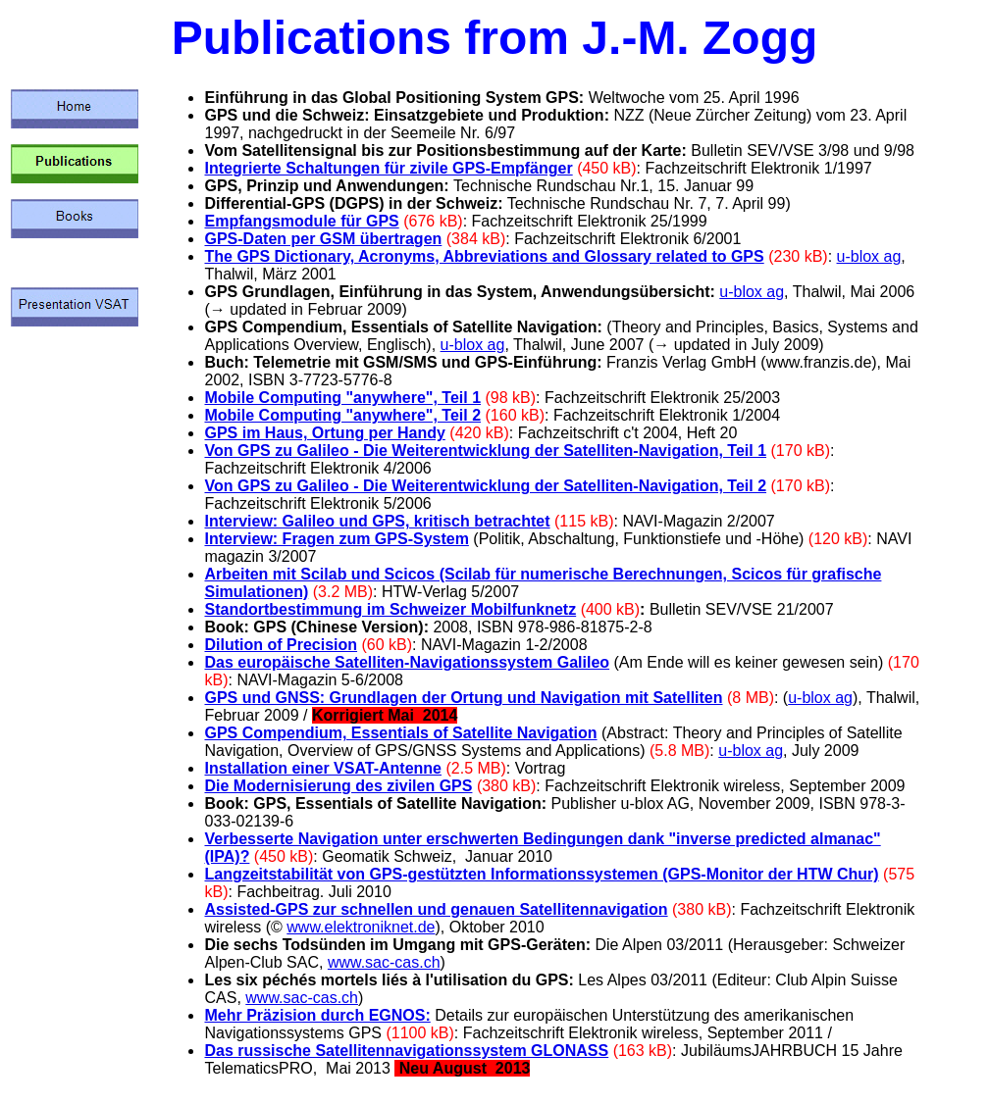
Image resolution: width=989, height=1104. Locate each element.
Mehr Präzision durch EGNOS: (317, 1015)
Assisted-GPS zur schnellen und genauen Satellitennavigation (435, 909)
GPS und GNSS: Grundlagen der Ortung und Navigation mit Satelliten (463, 697)
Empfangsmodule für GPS (301, 221)
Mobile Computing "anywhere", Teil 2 (342, 415)
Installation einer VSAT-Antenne (323, 768)
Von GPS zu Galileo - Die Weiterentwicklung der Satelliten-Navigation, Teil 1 (485, 450)
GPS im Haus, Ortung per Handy (324, 433)
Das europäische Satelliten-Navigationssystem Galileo (406, 662)
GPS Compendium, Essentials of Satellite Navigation (400, 733)
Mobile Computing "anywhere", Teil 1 (342, 397)
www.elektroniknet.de (360, 927)
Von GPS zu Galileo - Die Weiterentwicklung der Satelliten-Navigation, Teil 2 (485, 485)
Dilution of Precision (280, 644)
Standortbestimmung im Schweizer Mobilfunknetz (390, 609)
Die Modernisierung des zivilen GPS (338, 786)
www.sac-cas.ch (384, 962)
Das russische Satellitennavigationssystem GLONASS (406, 1050)
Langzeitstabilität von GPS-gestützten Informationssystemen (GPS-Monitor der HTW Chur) (541, 874)
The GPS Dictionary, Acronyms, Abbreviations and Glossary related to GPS (483, 256)
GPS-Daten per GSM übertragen (323, 238)
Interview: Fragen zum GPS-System (336, 538)
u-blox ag (869, 256)
